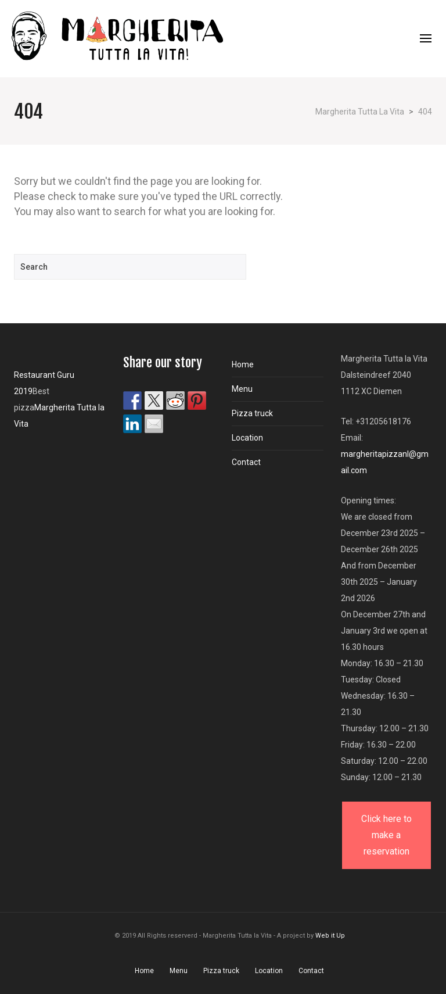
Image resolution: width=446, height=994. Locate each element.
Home (243, 364)
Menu (242, 389)
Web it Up (330, 935)
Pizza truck (252, 413)
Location (247, 437)
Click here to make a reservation (386, 835)
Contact (246, 462)
